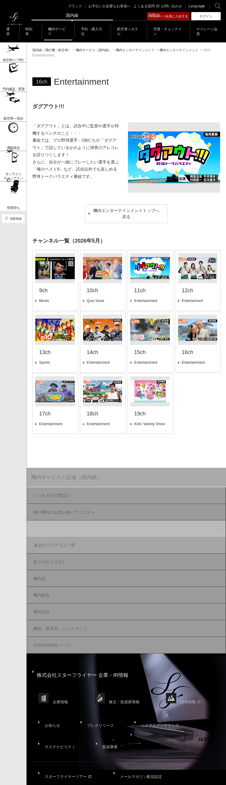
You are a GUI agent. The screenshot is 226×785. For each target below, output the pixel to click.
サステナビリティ (59, 704)
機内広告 (40, 599)
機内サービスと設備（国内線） (69, 478)
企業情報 (61, 673)
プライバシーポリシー (103, 764)
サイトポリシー (69, 764)
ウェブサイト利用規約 (142, 764)
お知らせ (51, 689)
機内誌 (38, 569)
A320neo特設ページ (50, 628)
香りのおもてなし (48, 554)
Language (194, 6)
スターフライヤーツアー (68, 726)
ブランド (80, 6)
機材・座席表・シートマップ (59, 613)
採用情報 (195, 673)
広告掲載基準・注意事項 (83, 768)
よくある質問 (146, 6)
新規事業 (106, 704)
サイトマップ (43, 764)
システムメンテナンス (153, 689)
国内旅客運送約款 (46, 768)
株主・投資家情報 (127, 673)
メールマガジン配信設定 (139, 726)
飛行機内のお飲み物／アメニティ (63, 511)
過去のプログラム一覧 (60, 540)
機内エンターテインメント (57, 525)
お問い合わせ (171, 6)
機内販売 (40, 584)
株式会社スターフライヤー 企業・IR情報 (85, 654)
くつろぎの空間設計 (50, 496)
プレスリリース (96, 689)
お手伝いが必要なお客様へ (112, 6)
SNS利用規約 (175, 764)
